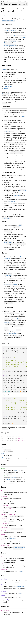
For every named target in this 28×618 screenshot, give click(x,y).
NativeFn (3, 591)
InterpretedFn (5, 523)
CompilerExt (4, 579)
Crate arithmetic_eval (12, 4)
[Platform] (8, 1)
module (12, 538)
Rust (25, 1)
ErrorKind (20, 438)
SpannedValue (5, 610)
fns (2, 457)
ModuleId (3, 584)
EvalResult (20, 440)
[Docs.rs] (1, 1)
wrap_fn (3, 468)
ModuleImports (5, 527)
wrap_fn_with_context (7, 476)
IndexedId (4, 518)
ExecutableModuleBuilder (8, 514)
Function (3, 557)
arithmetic (6, 54)
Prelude (3, 534)
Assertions (4, 491)
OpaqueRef (4, 531)
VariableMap (4, 599)
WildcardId (4, 540)
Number (3, 595)
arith (2, 448)
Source (3, 15)
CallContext (4, 496)
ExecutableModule (6, 509)
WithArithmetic (5, 545)
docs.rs (20, 1)
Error (19, 436)
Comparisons (4, 500)
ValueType (4, 569)
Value (2, 564)
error (2, 453)
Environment (4, 505)
